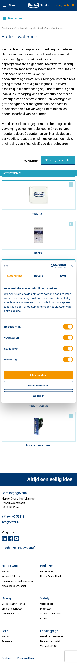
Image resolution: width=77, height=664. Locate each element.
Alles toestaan (38, 375)
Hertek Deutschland (50, 576)
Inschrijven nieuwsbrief (18, 548)
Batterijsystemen (54, 28)
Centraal (38, 28)
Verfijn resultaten (58, 160)
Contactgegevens (14, 493)
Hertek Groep (11, 566)
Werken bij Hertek (11, 576)
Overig (6, 598)
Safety (44, 598)
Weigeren (38, 395)
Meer (38, 18)
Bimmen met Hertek (12, 608)
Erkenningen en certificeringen (17, 580)
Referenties (8, 641)
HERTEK (38, 5)
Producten (7, 28)
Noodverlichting (23, 28)
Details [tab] (38, 275)
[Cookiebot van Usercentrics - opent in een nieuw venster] (50, 266)
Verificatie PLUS (10, 613)
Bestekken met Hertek (13, 603)
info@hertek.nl (10, 522)
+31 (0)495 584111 (14, 516)
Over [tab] (63, 275)
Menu (12, 5)
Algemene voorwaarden (14, 585)
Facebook (10, 538)
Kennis (43, 618)
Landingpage (49, 631)
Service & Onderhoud (51, 613)
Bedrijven (47, 566)
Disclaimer (7, 658)
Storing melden (64, 5)
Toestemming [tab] (14, 275)
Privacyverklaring (26, 658)
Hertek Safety (47, 571)
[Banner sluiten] (71, 266)
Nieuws (5, 571)
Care (5, 631)
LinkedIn (4, 538)
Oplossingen (46, 603)
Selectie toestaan (39, 385)
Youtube (16, 538)
